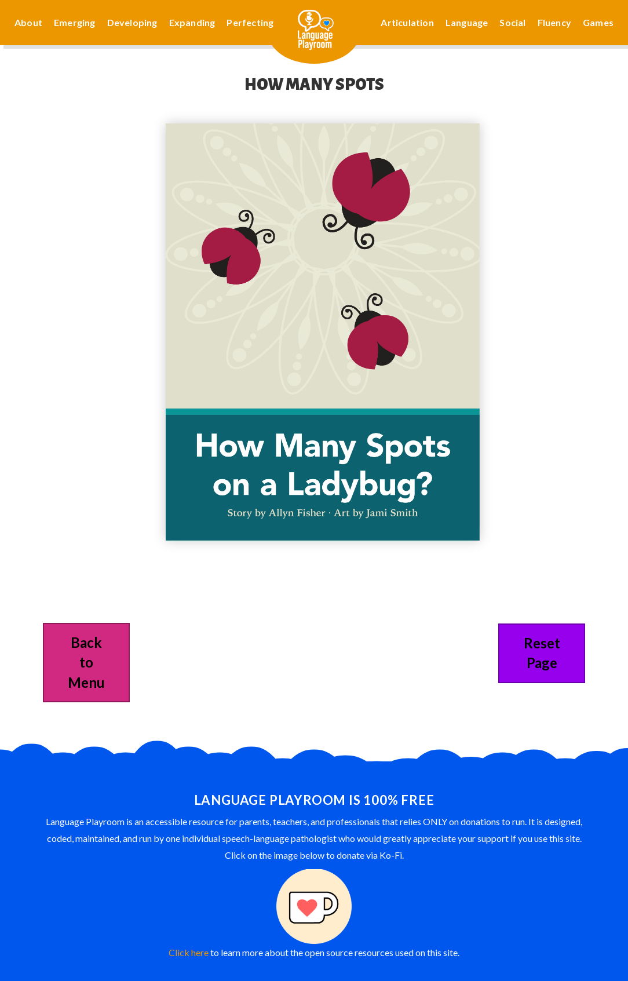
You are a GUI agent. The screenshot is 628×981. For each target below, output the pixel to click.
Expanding (192, 22)
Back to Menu (86, 662)
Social (512, 22)
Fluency (554, 22)
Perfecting (250, 22)
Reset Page (542, 652)
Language (467, 22)
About (28, 22)
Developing (132, 22)
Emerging (75, 22)
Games (598, 22)
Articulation (407, 22)
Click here (189, 952)
